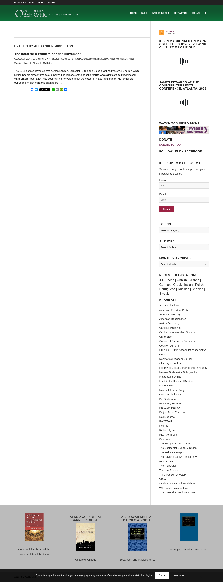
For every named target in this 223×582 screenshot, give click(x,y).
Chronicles (165, 336)
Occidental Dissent (170, 394)
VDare (163, 479)
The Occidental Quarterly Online (178, 447)
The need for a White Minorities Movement (47, 54)
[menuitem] (25, 2)
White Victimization (118, 59)
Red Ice (163, 425)
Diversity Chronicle (170, 363)
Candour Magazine (170, 327)
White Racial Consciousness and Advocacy (88, 59)
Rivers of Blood (168, 434)
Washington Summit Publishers (177, 483)
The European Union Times (175, 443)
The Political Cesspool (172, 452)
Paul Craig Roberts (170, 403)
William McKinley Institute (174, 488)
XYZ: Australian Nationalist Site (177, 492)
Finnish (182, 280)
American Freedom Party (173, 309)
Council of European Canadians (177, 341)
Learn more (178, 575)
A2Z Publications (169, 305)
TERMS (41, 3)
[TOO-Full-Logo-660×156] (46, 13)
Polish (199, 284)
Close (162, 575)
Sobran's (164, 438)
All (161, 280)
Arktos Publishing (169, 323)
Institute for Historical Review (176, 381)
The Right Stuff (168, 465)
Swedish (165, 293)
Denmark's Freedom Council (175, 358)
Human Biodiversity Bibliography (178, 372)
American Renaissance (172, 318)
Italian (188, 284)
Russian (183, 289)
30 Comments (39, 59)
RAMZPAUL (166, 421)
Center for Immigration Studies (177, 332)
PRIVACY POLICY (170, 407)
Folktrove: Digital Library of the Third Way (183, 367)
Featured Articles (59, 59)
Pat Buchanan (167, 398)
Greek (177, 284)
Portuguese (167, 289)
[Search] (206, 13)
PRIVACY (52, 3)
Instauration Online (170, 376)
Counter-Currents (169, 345)
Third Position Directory (172, 474)
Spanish (197, 289)
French (194, 280)
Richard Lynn (167, 430)
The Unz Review (168, 470)
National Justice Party (171, 390)
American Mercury (169, 314)
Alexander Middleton (42, 63)
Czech (169, 280)
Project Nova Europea (172, 412)
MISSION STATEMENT (24, 3)
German (165, 284)
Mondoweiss (166, 385)
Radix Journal (167, 416)
